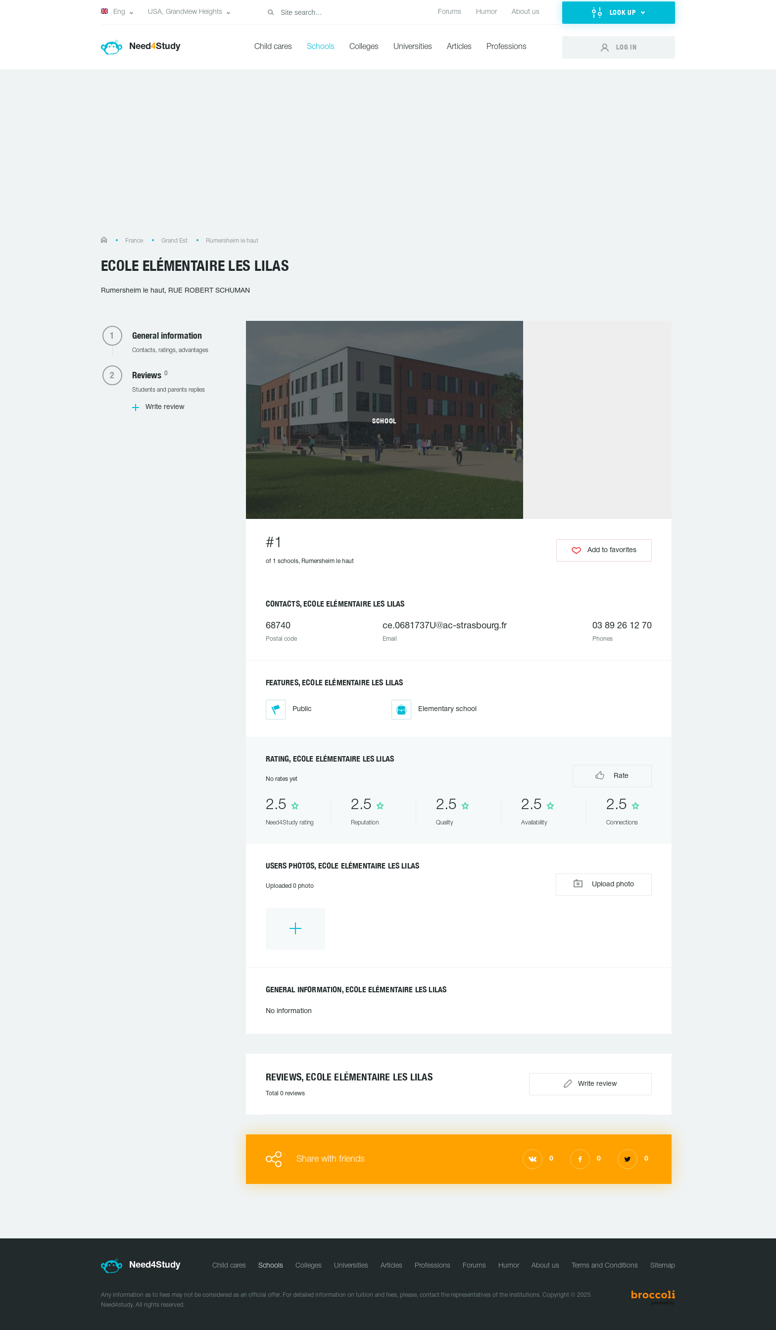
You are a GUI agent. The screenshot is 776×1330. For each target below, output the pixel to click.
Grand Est (174, 241)
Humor (486, 12)
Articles (459, 47)
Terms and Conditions (605, 1266)
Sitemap (662, 1266)
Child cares (273, 47)
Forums (449, 12)
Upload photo (604, 883)
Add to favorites (604, 550)
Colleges (364, 47)
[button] (618, 12)
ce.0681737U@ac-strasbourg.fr (445, 626)
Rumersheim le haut (232, 241)
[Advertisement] (388, 157)
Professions (506, 47)
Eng (113, 11)
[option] (295, 929)
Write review (165, 407)
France (134, 241)
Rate (612, 775)
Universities (412, 47)
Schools (321, 47)
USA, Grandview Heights (185, 12)
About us (525, 12)
